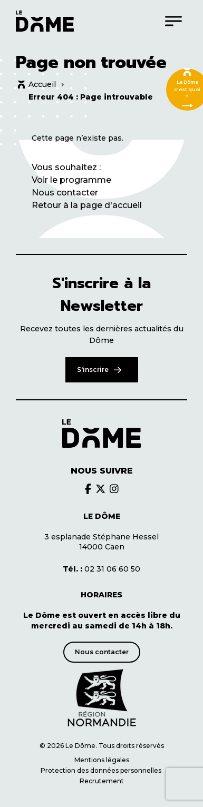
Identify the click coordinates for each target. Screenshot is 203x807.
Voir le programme (71, 180)
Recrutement (102, 781)
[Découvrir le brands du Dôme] (88, 489)
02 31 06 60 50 (101, 569)
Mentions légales (101, 760)
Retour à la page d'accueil (87, 205)
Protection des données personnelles (102, 770)
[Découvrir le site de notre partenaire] (102, 698)
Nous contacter (65, 193)
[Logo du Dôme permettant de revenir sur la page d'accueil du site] (45, 21)
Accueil (42, 84)
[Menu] (173, 21)
